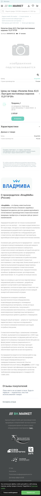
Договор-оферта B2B (16, 477)
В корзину (17, 119)
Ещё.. (31, 428)
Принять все (31, 492)
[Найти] (3, 11)
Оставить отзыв (9, 402)
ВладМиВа (37, 78)
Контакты (12, 471)
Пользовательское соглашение (20, 480)
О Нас (11, 468)
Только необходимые (10, 492)
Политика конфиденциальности (20, 474)
